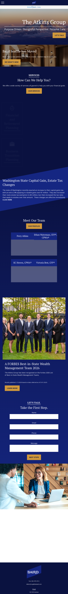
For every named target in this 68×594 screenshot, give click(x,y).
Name (34, 412)
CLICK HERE (7, 200)
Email (34, 423)
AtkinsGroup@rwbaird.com (34, 584)
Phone (34, 433)
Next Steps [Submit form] (34, 457)
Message (34, 443)
